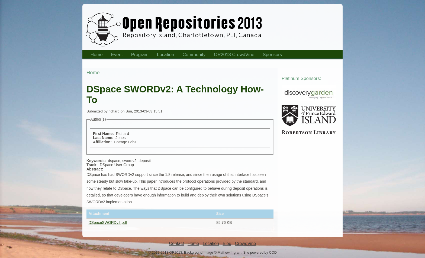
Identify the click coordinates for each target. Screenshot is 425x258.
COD (273, 252)
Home (94, 55)
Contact (176, 243)
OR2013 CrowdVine (234, 54)
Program (138, 55)
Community (194, 54)
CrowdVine (245, 243)
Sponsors (270, 55)
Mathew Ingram (230, 252)
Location (164, 55)
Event (115, 55)
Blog (227, 243)
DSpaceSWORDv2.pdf (108, 222)
